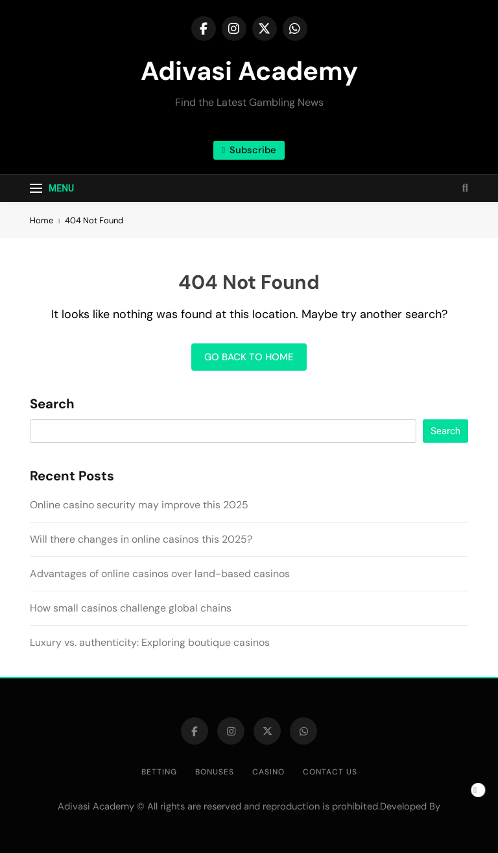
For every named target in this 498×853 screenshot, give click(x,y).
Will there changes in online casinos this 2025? (141, 539)
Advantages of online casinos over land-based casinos (160, 573)
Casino (268, 772)
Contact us (330, 772)
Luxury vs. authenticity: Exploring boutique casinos (150, 642)
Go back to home (249, 357)
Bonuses (214, 772)
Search (52, 404)
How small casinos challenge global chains (130, 608)
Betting (159, 772)
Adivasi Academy (249, 71)
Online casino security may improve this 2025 (139, 505)
